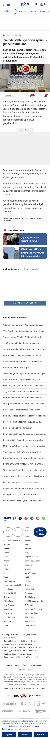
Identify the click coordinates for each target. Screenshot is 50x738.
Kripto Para (8, 601)
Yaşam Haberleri (10, 644)
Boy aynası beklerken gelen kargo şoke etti (22, 500)
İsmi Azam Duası (29, 650)
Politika (32, 11)
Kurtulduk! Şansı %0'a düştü (16, 367)
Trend (5, 565)
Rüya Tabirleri (9, 617)
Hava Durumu (9, 621)
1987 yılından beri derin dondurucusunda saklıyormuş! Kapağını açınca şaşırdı (22, 343)
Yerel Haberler (9, 581)
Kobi (27, 577)
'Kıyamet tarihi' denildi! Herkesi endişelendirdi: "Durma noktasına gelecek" (24, 470)
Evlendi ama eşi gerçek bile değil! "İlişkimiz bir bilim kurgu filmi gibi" (24, 488)
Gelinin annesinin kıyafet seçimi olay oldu (22, 379)
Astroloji (28, 548)
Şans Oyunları (30, 573)
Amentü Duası (26, 654)
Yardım (17, 665)
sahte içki (26, 173)
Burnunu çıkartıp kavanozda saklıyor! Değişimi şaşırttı (24, 415)
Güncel (22, 11)
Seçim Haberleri (31, 557)
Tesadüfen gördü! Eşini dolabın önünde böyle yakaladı (24, 373)
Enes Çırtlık (25, 218)
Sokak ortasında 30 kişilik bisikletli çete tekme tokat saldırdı (24, 349)
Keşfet (5, 625)
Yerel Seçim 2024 (31, 657)
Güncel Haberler (10, 641)
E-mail (27, 569)
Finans (6, 548)
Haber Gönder (40, 532)
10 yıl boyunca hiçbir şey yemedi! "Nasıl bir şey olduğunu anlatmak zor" (24, 476)
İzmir (32, 105)
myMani (28, 581)
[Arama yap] (36, 4)
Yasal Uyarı (21, 669)
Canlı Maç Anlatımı (32, 561)
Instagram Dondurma (33, 609)
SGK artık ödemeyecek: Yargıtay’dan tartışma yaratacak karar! (23, 325)
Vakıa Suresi (22, 647)
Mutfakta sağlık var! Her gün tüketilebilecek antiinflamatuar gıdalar (23, 446)
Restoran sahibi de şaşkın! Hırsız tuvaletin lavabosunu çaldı (22, 482)
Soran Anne (29, 593)
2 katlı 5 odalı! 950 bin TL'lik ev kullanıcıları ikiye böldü (23, 337)
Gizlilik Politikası (36, 665)
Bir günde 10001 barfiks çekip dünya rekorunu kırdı (24, 433)
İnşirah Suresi (26, 644)
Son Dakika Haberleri (12, 540)
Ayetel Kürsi (30, 621)
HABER (6, 11)
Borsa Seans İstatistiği (12, 585)
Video (5, 577)
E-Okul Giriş (30, 605)
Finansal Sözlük (9, 593)
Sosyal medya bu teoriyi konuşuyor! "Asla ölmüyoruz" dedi (21, 421)
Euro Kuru (7, 613)
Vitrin (27, 553)
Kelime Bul (29, 589)
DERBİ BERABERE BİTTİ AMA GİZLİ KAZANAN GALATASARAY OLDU (23, 464)
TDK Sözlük (29, 617)
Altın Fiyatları (9, 605)
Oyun (27, 585)
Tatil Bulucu (30, 597)
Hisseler (6, 597)
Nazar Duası (30, 625)
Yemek (6, 553)
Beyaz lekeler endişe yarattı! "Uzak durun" (22, 409)
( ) (25, 303)
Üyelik (25, 665)
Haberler (6, 544)
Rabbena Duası (10, 654)
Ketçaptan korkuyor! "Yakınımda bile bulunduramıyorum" (19, 494)
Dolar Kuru (7, 609)
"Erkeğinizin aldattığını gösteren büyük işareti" (24, 331)
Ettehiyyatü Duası (11, 650)
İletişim (9, 665)
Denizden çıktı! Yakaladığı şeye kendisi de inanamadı (22, 355)
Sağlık (27, 544)
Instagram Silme (31, 613)
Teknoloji (29, 540)
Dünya (42, 11)
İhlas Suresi (8, 647)
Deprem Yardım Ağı (12, 657)
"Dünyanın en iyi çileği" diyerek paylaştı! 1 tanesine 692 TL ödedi (22, 452)
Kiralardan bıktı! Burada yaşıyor (17, 427)
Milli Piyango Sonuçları (34, 601)
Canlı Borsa (8, 589)
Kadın (5, 557)
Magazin (6, 561)
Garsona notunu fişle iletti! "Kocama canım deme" (22, 361)
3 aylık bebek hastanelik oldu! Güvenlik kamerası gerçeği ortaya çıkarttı (21, 391)
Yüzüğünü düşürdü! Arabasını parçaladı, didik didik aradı (23, 403)
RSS (29, 669)
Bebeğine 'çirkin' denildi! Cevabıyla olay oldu (23, 440)
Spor (5, 573)
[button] (8, 5)
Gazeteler (29, 565)
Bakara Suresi (36, 647)
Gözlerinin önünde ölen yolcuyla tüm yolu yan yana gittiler (24, 458)
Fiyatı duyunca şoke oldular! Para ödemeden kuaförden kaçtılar (23, 385)
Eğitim (6, 569)
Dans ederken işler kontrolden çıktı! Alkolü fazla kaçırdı (22, 397)
